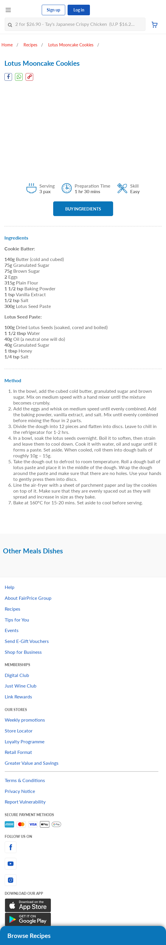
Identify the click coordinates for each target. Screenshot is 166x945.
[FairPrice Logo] (26, 10)
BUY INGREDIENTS (83, 208)
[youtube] (83, 864)
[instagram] (83, 880)
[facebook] (83, 847)
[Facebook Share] (8, 77)
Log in (78, 9)
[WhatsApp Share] (19, 77)
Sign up (53, 9)
